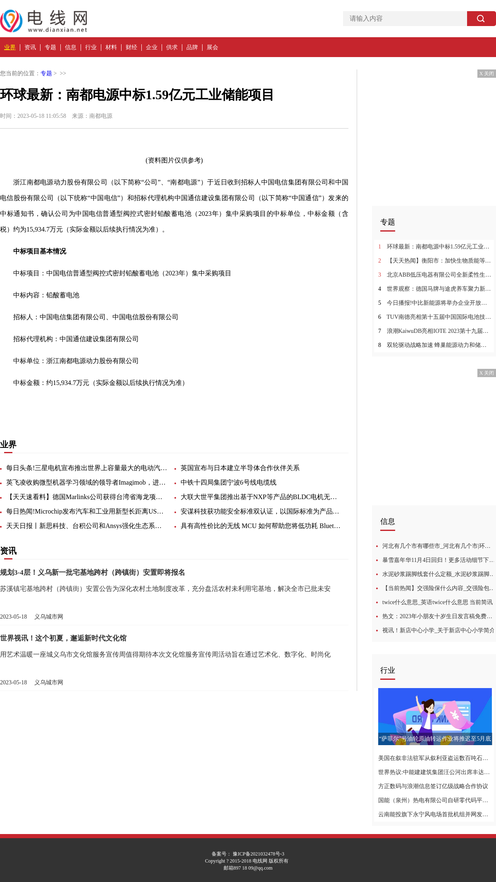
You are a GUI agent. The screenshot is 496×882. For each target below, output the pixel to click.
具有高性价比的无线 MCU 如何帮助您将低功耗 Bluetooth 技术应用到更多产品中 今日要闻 (261, 525)
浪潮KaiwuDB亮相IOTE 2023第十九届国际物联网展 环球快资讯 (435, 331)
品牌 (192, 47)
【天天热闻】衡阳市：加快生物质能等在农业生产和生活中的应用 (435, 261)
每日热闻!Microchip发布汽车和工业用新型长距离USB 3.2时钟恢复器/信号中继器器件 (86, 511)
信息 (70, 47)
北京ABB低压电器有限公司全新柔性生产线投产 (435, 275)
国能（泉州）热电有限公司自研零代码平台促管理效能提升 (435, 800)
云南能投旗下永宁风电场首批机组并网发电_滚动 (435, 814)
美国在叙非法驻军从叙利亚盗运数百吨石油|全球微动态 (435, 758)
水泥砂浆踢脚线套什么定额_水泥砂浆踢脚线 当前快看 (439, 574)
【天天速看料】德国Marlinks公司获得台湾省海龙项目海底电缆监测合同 (86, 496)
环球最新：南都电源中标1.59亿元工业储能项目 (435, 247)
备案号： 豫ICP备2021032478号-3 (248, 854)
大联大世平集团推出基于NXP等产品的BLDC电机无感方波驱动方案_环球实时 (261, 496)
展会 (212, 47)
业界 (10, 47)
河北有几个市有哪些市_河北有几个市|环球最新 (439, 546)
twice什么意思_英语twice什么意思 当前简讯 (437, 602)
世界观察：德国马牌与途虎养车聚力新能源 (435, 289)
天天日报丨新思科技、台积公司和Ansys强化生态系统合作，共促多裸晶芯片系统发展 (86, 525)
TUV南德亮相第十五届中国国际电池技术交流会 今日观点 (435, 317)
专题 (50, 47)
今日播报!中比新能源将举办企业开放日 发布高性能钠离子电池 (435, 303)
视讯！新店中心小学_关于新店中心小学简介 (438, 630)
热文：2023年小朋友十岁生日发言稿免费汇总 (439, 616)
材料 (111, 47)
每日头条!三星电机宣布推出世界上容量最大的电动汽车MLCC (86, 467)
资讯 (30, 47)
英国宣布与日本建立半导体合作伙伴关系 (240, 467)
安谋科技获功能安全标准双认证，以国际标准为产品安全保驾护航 (261, 511)
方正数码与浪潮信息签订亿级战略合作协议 (433, 786)
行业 (91, 47)
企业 (151, 47)
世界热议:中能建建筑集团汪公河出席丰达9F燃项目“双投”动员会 (435, 772)
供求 (172, 47)
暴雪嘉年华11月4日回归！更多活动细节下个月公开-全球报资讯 (439, 560)
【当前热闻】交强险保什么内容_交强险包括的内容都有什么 (439, 588)
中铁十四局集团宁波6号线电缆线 (229, 482)
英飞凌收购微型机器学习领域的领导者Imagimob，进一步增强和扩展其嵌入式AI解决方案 (86, 482)
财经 (131, 47)
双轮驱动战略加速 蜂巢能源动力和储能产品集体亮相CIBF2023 (435, 345)
